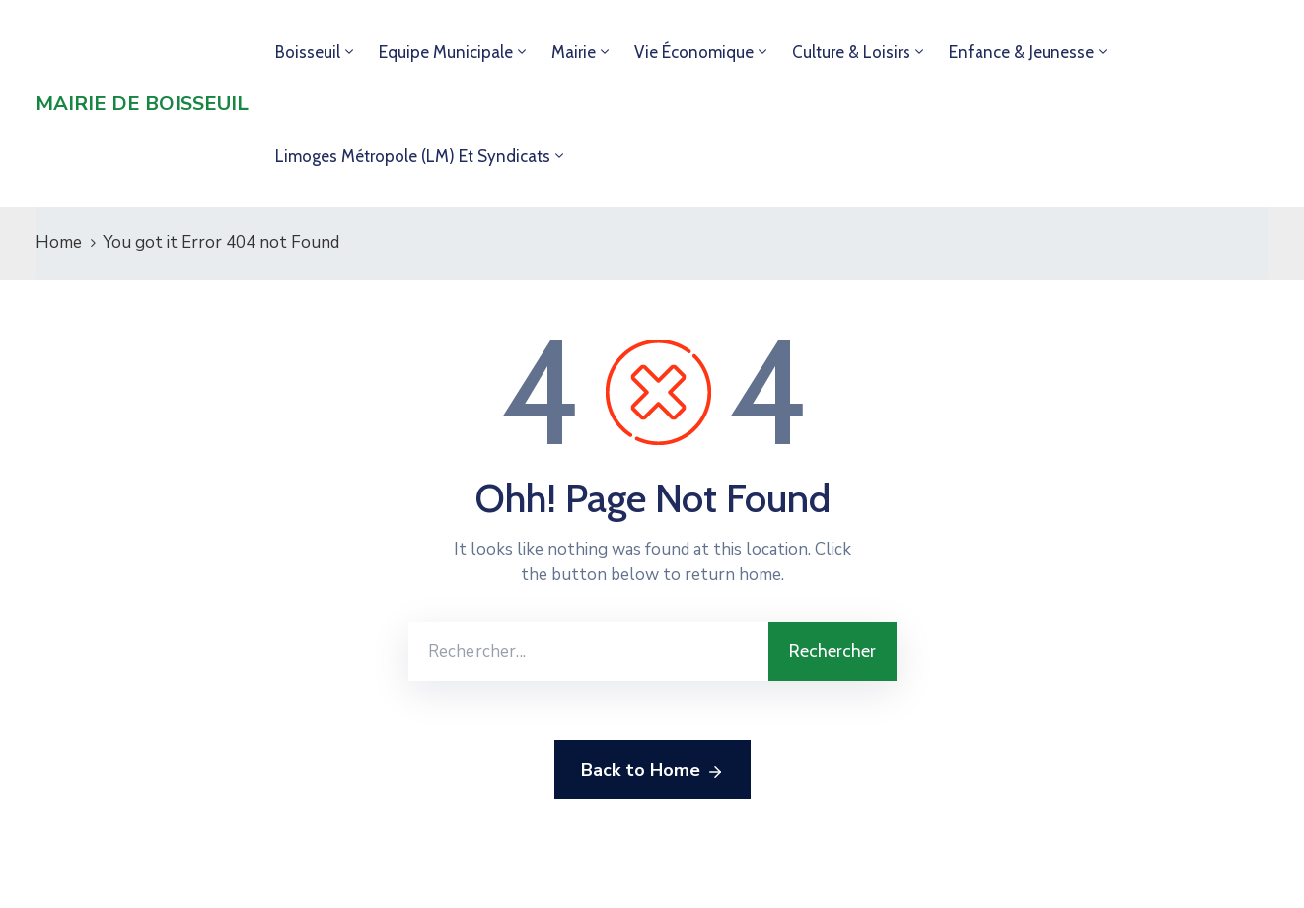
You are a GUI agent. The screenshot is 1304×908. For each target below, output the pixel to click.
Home (59, 242)
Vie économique (694, 52)
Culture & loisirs (851, 52)
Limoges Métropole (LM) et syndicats (412, 156)
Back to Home (652, 771)
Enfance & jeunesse (1021, 52)
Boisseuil (307, 52)
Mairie (573, 52)
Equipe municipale (446, 52)
